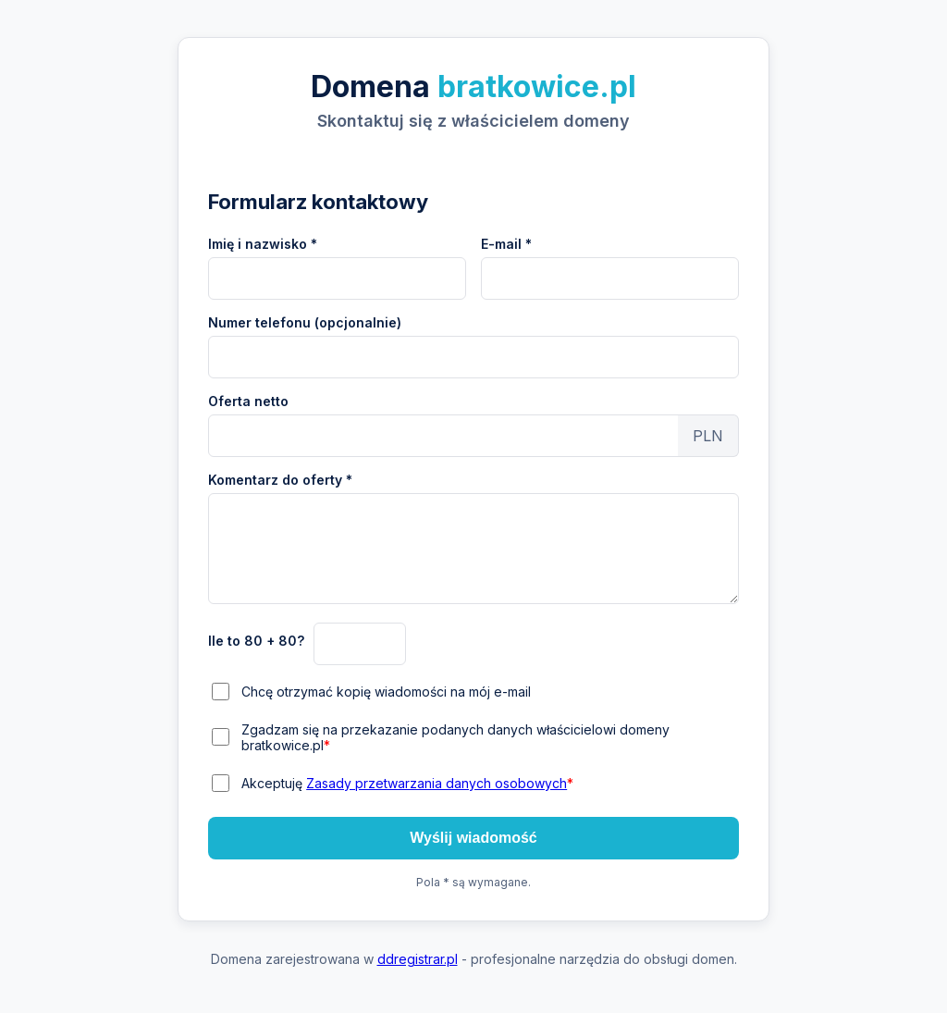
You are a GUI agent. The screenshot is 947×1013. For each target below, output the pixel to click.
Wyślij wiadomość (473, 838)
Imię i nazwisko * (262, 244)
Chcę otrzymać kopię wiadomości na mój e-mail (386, 691)
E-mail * (506, 244)
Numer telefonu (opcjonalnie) (304, 322)
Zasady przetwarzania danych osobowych (436, 783)
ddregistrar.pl (417, 959)
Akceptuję (407, 783)
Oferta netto (248, 401)
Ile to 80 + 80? (256, 641)
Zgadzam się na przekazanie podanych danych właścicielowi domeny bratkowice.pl (455, 737)
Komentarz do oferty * (280, 480)
